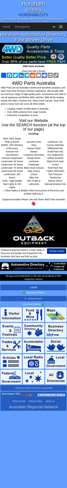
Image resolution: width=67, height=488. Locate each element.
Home (6, 26)
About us (50, 401)
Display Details (56, 251)
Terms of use (18, 401)
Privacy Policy (35, 401)
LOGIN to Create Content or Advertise (34, 388)
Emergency (22, 26)
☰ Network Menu (33, 298)
